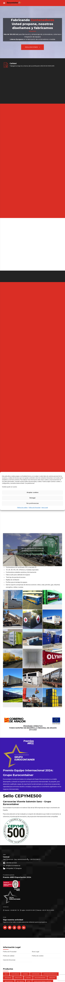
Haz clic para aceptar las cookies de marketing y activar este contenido (32, 549)
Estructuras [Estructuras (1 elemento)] (18, 977)
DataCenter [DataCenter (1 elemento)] (8, 977)
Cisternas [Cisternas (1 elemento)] (25, 973)
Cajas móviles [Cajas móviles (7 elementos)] (15, 973)
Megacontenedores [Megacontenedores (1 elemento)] (40, 977)
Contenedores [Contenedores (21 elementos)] (35, 973)
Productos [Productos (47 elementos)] (52, 977)
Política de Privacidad (34, 507)
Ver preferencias (32, 503)
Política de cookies (22, 507)
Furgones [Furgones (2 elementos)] (28, 977)
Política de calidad (8, 956)
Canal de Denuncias (9, 960)
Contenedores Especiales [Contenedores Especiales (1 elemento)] (50, 973)
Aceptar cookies (32, 492)
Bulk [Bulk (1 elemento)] (6, 973)
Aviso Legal (44, 507)
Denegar (33, 498)
